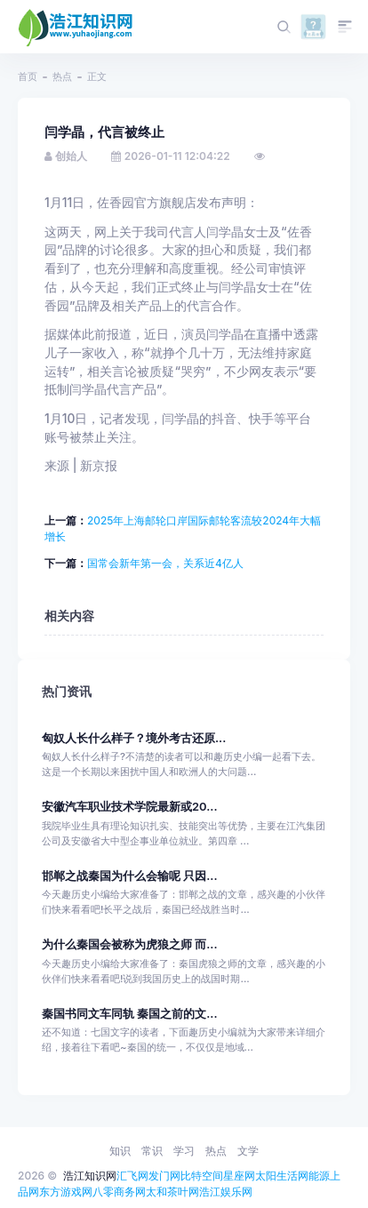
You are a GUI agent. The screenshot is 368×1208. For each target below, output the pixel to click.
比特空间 (201, 1175)
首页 (27, 76)
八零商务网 (119, 1191)
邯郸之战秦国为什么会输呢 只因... (130, 876)
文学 (248, 1150)
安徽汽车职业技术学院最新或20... (130, 806)
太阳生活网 (281, 1175)
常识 (152, 1150)
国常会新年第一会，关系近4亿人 (165, 563)
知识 (120, 1150)
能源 (319, 1175)
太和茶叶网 (172, 1191)
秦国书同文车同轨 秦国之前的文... (130, 1013)
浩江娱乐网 (225, 1191)
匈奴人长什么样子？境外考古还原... (134, 738)
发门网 (164, 1175)
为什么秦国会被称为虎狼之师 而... (130, 944)
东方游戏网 (65, 1191)
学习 (184, 1150)
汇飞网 (132, 1175)
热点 (62, 76)
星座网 (239, 1175)
